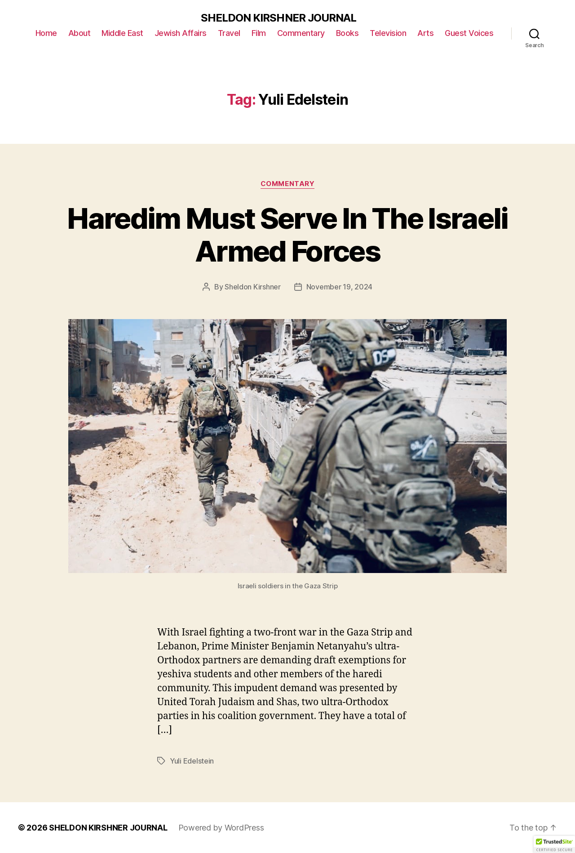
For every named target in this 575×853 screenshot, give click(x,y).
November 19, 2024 (339, 286)
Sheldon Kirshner (253, 286)
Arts (425, 33)
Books (347, 33)
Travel (229, 33)
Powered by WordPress (221, 827)
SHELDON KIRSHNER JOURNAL (278, 18)
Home (46, 33)
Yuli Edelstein (192, 760)
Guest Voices (469, 33)
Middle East (122, 33)
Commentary (301, 33)
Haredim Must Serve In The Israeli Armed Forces (287, 234)
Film (259, 33)
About (79, 33)
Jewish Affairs (181, 33)
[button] (554, 844)
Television (388, 33)
